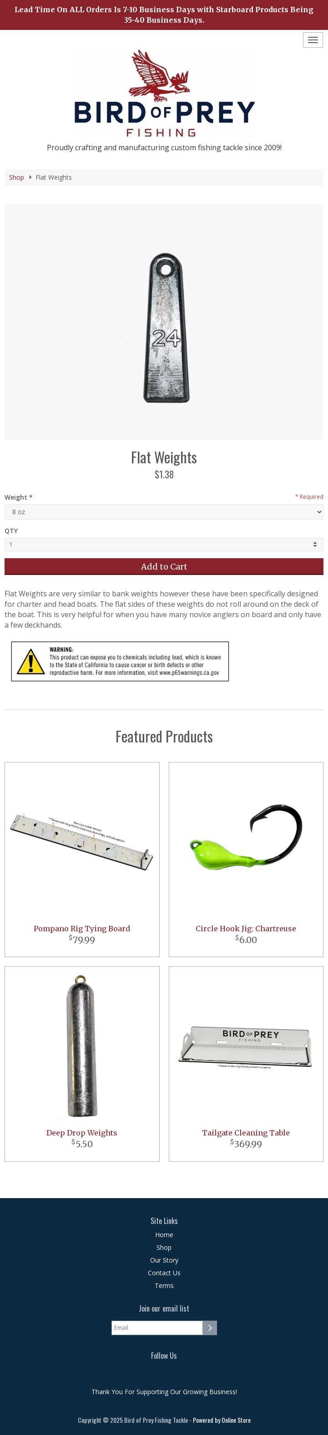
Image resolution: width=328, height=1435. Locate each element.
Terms (164, 1285)
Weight (16, 497)
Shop (16, 177)
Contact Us (164, 1272)
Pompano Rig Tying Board (82, 928)
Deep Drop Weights (81, 1132)
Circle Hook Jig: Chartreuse (246, 928)
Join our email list (164, 1308)
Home (164, 1234)
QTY (11, 530)
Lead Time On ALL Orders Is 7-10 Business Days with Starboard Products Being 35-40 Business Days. (164, 15)
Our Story (164, 1260)
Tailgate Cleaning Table (246, 1132)
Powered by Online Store (222, 1420)
